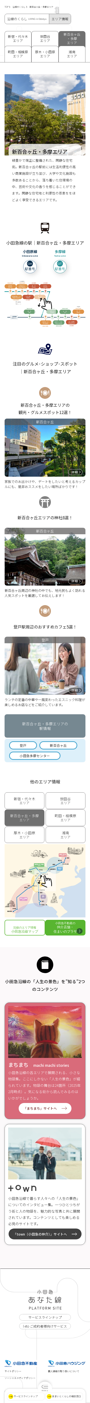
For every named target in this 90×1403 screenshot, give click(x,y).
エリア (24, 800)
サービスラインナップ (45, 1317)
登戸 (23, 745)
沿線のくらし (19, 6)
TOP (7, 6)
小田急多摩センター (35, 755)
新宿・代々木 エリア (18, 38)
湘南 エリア (72, 54)
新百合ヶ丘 (58, 745)
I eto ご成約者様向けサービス (45, 1326)
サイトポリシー (13, 1371)
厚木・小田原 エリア (45, 54)
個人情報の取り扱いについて (63, 1371)
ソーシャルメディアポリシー (20, 1378)
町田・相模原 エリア (18, 54)
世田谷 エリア (45, 38)
